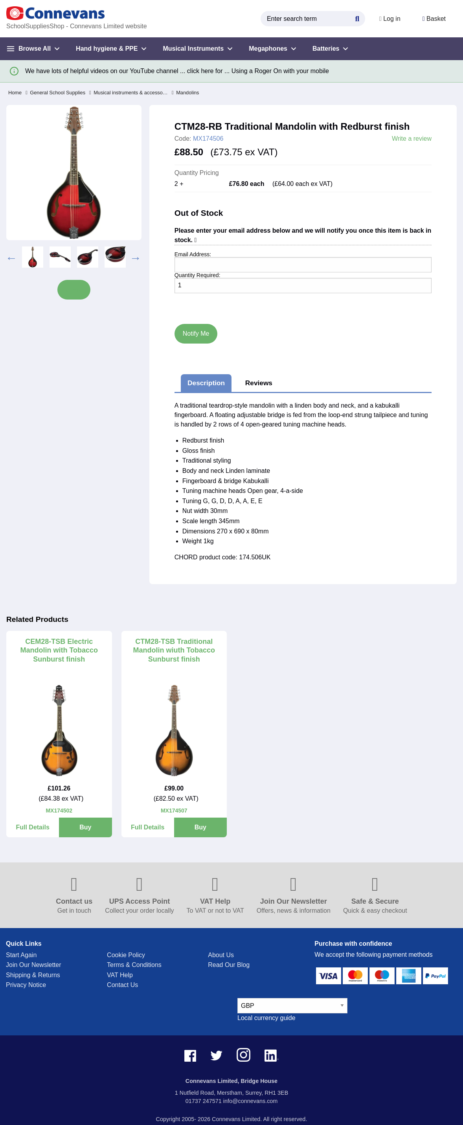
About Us (221, 955)
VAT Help (120, 975)
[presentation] (210, 302)
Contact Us (122, 985)
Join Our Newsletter (33, 964)
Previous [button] (11, 257)
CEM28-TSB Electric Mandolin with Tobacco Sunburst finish (59, 650)
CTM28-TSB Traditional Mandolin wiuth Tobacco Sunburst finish (174, 650)
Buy (85, 827)
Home (15, 93)
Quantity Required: (197, 275)
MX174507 (174, 810)
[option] (32, 257)
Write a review (412, 139)
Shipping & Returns (33, 975)
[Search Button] (357, 17)
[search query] (313, 18)
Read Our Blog (229, 964)
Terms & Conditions (134, 964)
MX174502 (59, 810)
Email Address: (193, 254)
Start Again (21, 955)
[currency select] (292, 1005)
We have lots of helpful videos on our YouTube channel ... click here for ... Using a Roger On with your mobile (177, 71)
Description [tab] (206, 383)
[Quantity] (303, 285)
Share (74, 289)
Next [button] (135, 257)
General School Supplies (55, 93)
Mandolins (185, 93)
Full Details (32, 827)
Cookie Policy (126, 955)
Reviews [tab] (258, 383)
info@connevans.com (250, 1101)
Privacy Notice (26, 985)
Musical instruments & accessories (128, 93)
